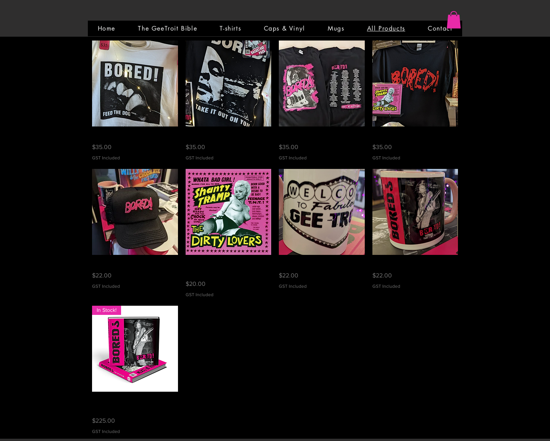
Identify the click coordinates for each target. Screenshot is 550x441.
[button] (453, 19)
